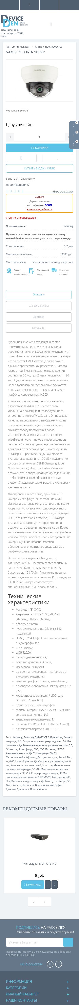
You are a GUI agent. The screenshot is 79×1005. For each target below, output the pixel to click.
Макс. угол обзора (55, 781)
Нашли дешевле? (17, 185)
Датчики (11, 789)
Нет (8, 781)
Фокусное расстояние (50, 761)
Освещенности (39, 789)
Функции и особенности (20, 785)
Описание (39, 294)
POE (35, 749)
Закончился (33, 884)
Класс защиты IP (60, 777)
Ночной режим (24, 761)
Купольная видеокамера (25, 781)
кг (7, 761)
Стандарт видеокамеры (44, 773)
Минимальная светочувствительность (45, 745)
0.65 (12, 761)
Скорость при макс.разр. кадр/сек (42, 741)
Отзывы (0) (38, 328)
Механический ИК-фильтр (21, 757)
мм (66, 761)
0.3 (70, 745)
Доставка (38, 316)
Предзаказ (56, 737)
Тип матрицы (41, 753)
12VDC (60, 749)
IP (61, 773)
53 (68, 781)
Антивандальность (17, 753)
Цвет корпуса (49, 757)
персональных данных (20, 955)
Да (20, 745)
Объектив (11, 749)
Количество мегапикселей (26, 765)
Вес (69, 757)
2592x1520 (44, 777)
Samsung (17, 737)
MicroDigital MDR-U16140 (39, 863)
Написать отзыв (63, 191)
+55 (28, 773)
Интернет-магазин (18, 46)
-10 (38, 769)
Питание (50, 749)
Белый (62, 757)
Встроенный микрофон (48, 785)
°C (33, 769)
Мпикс (46, 765)
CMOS (53, 753)
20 (64, 741)
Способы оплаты (39, 305)
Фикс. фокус (25, 749)
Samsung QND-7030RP (36, 737)
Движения (23, 789)
